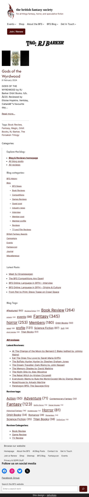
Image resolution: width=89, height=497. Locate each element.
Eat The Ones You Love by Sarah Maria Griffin (36, 358)
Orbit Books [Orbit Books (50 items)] (64, 323)
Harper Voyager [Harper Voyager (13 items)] (56, 405)
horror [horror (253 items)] (17, 322)
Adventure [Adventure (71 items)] (36, 398)
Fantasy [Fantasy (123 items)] (19, 404)
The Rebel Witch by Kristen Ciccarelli (31, 375)
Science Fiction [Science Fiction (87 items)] (46, 328)
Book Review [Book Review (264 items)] (58, 310)
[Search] (83, 489)
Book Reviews (18, 190)
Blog (9, 183)
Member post (18, 216)
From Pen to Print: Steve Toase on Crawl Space (34, 291)
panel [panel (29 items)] (11, 328)
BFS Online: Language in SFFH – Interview (31, 283)
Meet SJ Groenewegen (21, 274)
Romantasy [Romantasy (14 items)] (52, 415)
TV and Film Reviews (21, 229)
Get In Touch (67, 24)
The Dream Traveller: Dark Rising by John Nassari (38, 365)
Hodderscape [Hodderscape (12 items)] (34, 411)
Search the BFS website (13, 484)
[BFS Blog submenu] (57, 24)
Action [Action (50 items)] (14, 398)
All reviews (14, 164)
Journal (10, 251)
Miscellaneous (13, 256)
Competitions (18, 195)
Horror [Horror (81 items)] (51, 410)
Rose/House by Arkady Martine (28, 382)
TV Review (17, 437)
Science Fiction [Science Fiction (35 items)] (19, 419)
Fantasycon (12, 247)
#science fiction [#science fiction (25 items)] (32, 311)
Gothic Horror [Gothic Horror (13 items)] (40, 405)
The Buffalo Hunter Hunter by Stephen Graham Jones (40, 361)
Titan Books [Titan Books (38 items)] (44, 419)
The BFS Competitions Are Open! (26, 278)
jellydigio (51, 495)
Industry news (18, 208)
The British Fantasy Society (34, 9)
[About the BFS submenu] (43, 24)
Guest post (17, 203)
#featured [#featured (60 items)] (15, 310)
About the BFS (34, 24)
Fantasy (6, 128)
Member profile (19, 221)
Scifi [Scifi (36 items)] (65, 328)
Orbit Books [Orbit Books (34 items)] (17, 415)
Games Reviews (19, 199)
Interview (16, 212)
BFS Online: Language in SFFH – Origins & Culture (35, 287)
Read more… (8, 113)
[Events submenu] (15, 24)
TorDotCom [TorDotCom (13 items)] (62, 419)
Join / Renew (16, 31)
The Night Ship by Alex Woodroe (29, 371)
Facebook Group (11, 477)
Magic (14, 128)
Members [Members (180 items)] (41, 322)
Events (10, 24)
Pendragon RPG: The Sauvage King (30, 385)
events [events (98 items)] (24, 317)
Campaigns (12, 238)
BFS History (12, 178)
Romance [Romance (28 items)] (36, 415)
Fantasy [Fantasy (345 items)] (46, 316)
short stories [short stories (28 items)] (13, 332)
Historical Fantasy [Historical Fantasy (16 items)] (16, 410)
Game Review (19, 434)
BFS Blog (51, 24)
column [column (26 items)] (11, 317)
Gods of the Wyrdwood (11, 74)
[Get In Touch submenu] (75, 24)
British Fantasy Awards (17, 234)
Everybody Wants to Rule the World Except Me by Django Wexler (46, 378)
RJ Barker (15, 131)
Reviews (16, 225)
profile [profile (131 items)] (24, 327)
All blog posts (16, 161)
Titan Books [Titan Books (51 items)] (29, 332)
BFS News (17, 186)
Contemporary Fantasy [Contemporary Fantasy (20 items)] (63, 398)
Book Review (15, 124)
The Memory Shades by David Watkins (32, 368)
